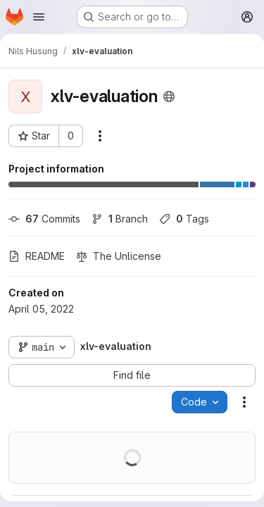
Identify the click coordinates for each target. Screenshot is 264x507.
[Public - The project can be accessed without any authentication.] (169, 96)
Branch (120, 219)
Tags (184, 219)
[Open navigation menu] (38, 17)
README (36, 256)
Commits (44, 219)
